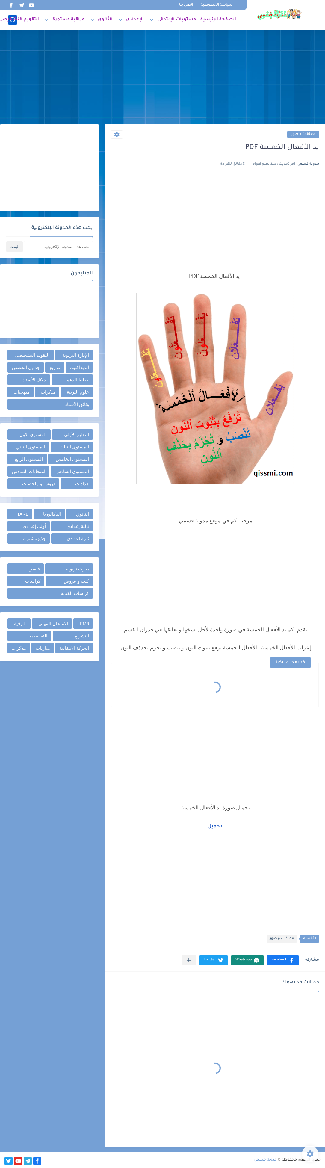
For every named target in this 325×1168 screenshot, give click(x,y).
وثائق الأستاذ (77, 404)
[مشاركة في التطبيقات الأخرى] (189, 960)
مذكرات (48, 392)
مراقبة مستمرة (68, 19)
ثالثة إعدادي (77, 526)
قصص (34, 568)
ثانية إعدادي (78, 538)
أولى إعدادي (34, 526)
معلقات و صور (303, 134)
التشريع (82, 635)
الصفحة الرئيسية (218, 19)
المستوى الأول (33, 434)
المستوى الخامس (72, 459)
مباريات (43, 648)
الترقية (20, 623)
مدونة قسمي (265, 1160)
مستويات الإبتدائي (176, 19)
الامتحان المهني (53, 623)
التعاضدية (38, 635)
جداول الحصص (26, 367)
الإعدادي (135, 19)
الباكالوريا (52, 513)
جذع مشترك (34, 538)
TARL (22, 513)
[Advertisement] (162, 78)
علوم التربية (78, 392)
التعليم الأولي (76, 434)
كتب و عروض (76, 581)
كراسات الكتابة (75, 593)
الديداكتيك (79, 367)
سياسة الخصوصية (216, 5)
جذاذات (82, 483)
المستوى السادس (72, 471)
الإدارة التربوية (75, 355)
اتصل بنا (186, 5)
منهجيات (21, 392)
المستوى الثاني (30, 446)
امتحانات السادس (28, 471)
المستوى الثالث (74, 446)
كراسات (32, 581)
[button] (283, 960)
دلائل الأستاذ (34, 379)
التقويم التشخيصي (32, 355)
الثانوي (105, 19)
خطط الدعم (77, 379)
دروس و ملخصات (38, 483)
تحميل (215, 826)
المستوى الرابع (29, 459)
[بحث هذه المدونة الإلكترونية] (58, 246)
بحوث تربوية (77, 568)
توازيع (55, 367)
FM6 (84, 623)
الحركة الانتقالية (74, 648)
